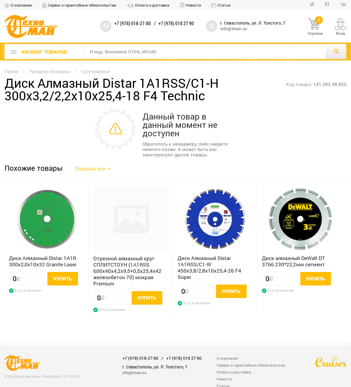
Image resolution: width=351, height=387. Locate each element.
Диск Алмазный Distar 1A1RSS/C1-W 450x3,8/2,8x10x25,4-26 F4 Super (209, 267)
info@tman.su (233, 28)
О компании (21, 5)
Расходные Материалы (49, 71)
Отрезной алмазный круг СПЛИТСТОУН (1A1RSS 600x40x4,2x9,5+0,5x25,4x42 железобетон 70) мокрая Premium (127, 271)
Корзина (315, 27)
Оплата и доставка (152, 5)
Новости (193, 5)
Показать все (90, 168)
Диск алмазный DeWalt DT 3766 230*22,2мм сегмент (293, 261)
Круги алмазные (95, 71)
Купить (62, 279)
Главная (11, 71)
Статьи (224, 5)
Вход (340, 33)
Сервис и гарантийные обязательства (82, 5)
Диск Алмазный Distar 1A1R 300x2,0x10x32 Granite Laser (43, 261)
